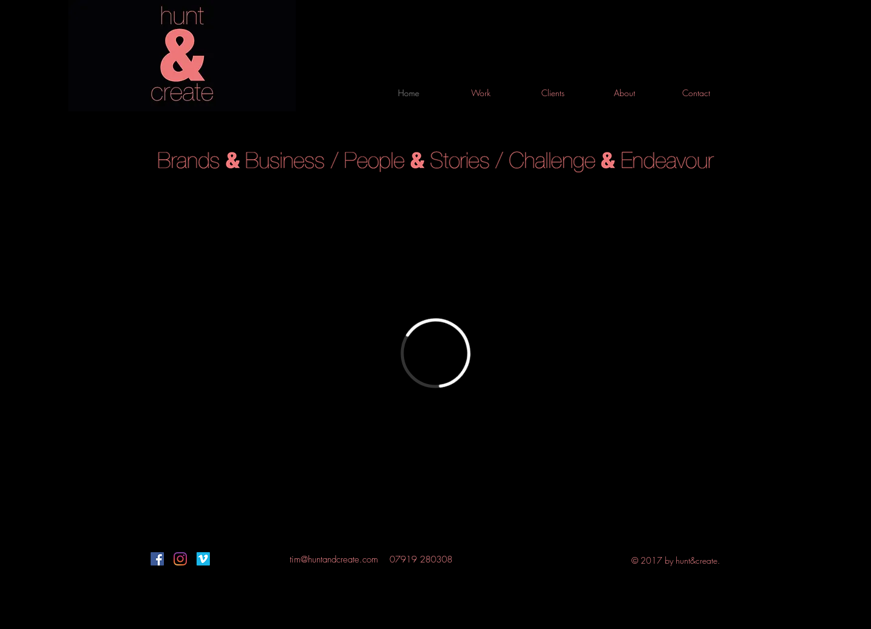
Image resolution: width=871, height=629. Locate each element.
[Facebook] (157, 558)
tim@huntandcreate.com (334, 559)
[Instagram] (180, 558)
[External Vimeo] (435, 353)
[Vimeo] (203, 558)
